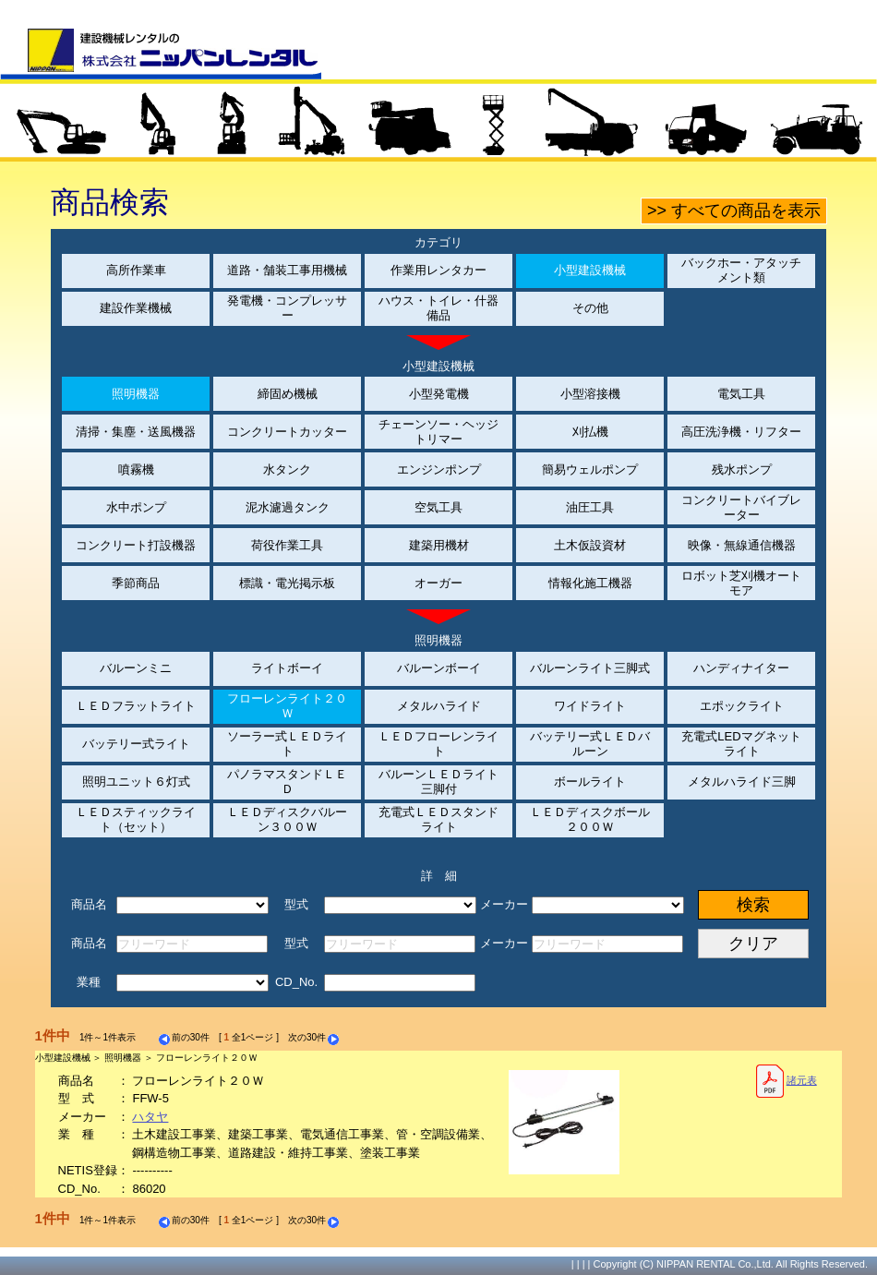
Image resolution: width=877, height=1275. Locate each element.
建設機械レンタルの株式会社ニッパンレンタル (160, 53)
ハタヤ (150, 1117)
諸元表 (786, 1081)
